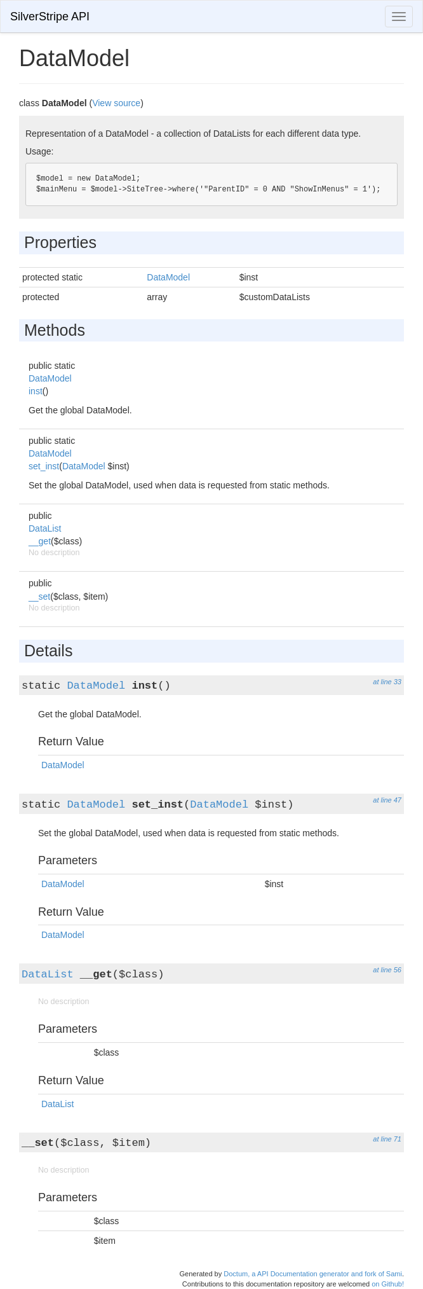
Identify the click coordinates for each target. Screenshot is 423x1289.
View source (116, 103)
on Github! (388, 1284)
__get (40, 541)
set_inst (44, 466)
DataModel (168, 277)
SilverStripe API (50, 16)
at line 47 (387, 800)
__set (39, 596)
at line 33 (387, 682)
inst (36, 391)
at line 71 (387, 1139)
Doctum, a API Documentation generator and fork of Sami (313, 1274)
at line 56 (387, 970)
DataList (45, 528)
